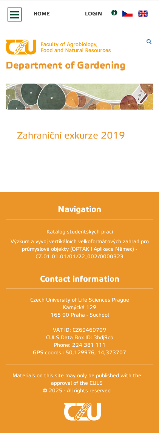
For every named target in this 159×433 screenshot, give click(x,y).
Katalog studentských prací (79, 232)
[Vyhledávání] (149, 41)
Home (42, 14)
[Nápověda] (114, 13)
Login (93, 14)
